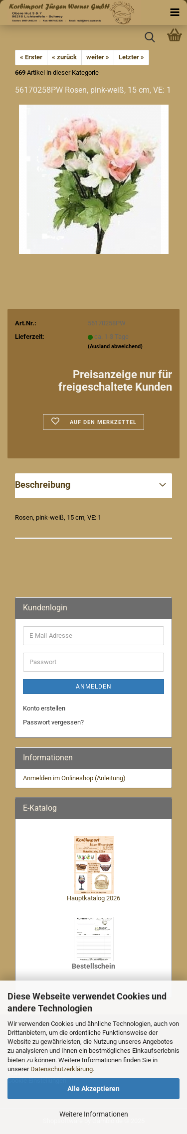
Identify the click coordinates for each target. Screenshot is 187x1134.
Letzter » (131, 57)
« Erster (31, 57)
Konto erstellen (44, 708)
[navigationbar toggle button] (174, 12)
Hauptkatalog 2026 (93, 898)
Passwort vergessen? (53, 722)
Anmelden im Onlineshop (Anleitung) (74, 778)
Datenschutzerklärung (61, 1069)
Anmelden (94, 686)
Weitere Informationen (93, 1114)
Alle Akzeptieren (93, 1089)
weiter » (97, 57)
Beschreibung (42, 484)
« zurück (64, 57)
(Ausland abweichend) (115, 346)
